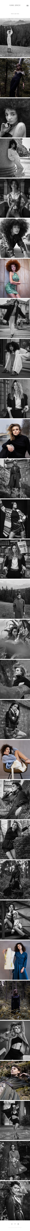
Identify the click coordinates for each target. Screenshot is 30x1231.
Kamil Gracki (15, 5)
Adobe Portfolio (18, 1227)
